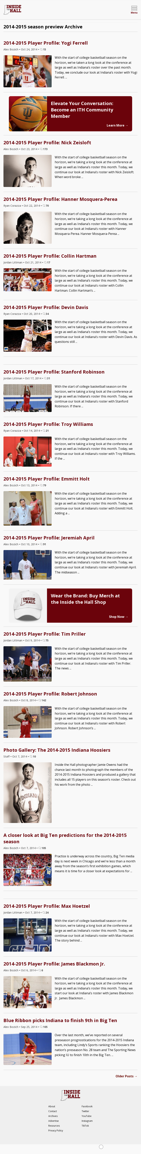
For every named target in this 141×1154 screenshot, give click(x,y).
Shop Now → (118, 617)
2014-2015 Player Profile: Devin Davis (45, 307)
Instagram (87, 1121)
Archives (53, 1116)
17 (48, 262)
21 (47, 430)
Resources (54, 1125)
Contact (52, 1111)
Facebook (87, 1106)
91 (44, 544)
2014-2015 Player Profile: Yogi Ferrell (45, 43)
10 (34, 756)
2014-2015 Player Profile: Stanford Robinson (54, 372)
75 (47, 640)
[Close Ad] (101, 1147)
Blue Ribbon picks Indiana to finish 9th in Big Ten (60, 1020)
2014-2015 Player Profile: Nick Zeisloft (47, 142)
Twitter (85, 1111)
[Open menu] (134, 9)
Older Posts (127, 1076)
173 (45, 149)
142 (43, 700)
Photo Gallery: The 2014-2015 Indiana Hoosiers (56, 750)
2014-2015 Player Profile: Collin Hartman (50, 256)
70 (47, 205)
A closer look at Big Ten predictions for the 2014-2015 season (65, 838)
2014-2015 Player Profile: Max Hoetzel (46, 906)
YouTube (86, 1116)
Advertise (53, 1121)
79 (44, 485)
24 (47, 912)
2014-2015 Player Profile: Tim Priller (44, 634)
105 (43, 848)
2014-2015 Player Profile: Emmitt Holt (46, 479)
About (51, 1106)
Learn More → (117, 125)
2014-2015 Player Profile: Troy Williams (48, 424)
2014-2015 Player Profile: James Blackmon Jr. (54, 963)
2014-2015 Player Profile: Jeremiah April (49, 537)
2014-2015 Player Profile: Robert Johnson (50, 693)
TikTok (85, 1125)
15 (44, 49)
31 (48, 378)
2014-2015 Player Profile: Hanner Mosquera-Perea (60, 199)
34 (47, 314)
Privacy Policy (55, 1130)
